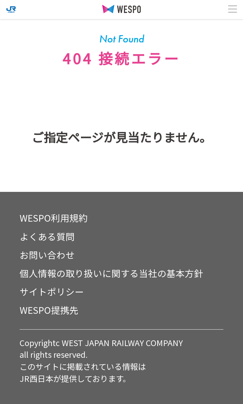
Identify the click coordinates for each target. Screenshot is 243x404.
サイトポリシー (52, 291)
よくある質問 (47, 236)
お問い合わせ (47, 254)
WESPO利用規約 (54, 217)
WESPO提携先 (49, 309)
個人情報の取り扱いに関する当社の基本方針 (111, 273)
